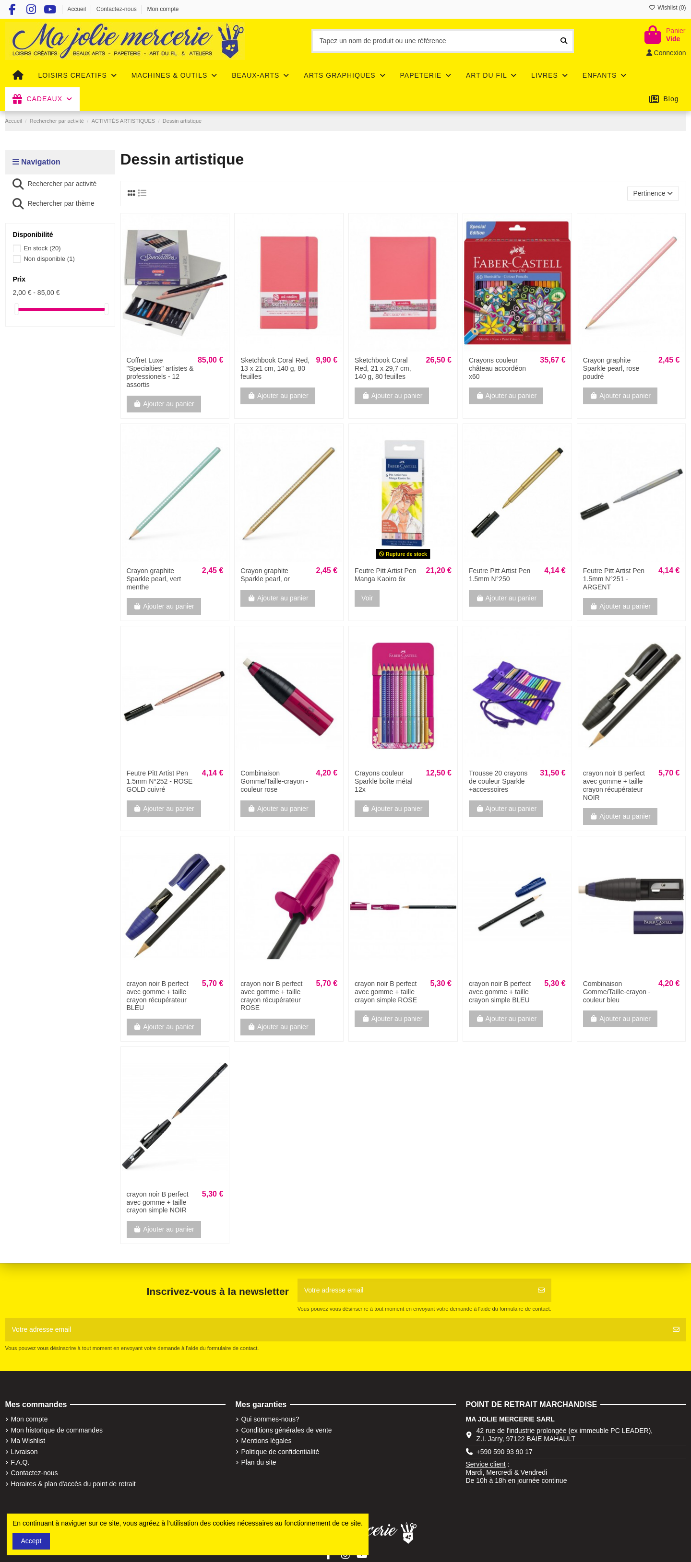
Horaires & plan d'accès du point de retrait (73, 1484)
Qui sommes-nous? (270, 1419)
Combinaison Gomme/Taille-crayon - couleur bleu (617, 992)
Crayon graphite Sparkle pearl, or (265, 575)
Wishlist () (667, 7)
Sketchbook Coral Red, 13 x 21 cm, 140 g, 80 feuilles (275, 368)
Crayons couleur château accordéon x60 (497, 368)
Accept (31, 1541)
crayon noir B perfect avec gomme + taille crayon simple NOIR (158, 1202)
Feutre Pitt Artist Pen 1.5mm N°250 (499, 575)
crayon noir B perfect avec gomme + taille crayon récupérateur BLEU (158, 995)
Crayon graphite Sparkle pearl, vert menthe (154, 579)
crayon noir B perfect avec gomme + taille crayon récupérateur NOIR (614, 785)
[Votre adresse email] (415, 1290)
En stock (42, 248)
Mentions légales (266, 1441)
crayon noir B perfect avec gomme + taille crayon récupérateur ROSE (271, 995)
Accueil (77, 9)
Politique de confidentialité (280, 1452)
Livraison (24, 1452)
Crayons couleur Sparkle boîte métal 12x (384, 781)
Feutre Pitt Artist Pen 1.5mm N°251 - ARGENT (613, 579)
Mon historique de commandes (57, 1430)
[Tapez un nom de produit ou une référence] (564, 41)
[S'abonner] (541, 1290)
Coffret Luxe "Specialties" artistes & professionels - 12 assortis (160, 372)
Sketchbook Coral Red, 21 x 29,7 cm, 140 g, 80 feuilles (383, 368)
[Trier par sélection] (653, 193)
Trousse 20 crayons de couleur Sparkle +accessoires (498, 781)
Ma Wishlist (28, 1441)
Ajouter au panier (163, 404)
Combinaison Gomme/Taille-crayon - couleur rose (274, 781)
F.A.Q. (20, 1462)
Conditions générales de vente (286, 1430)
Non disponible (49, 258)
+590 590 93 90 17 (505, 1452)
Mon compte (163, 9)
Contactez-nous (117, 9)
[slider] (16, 309)
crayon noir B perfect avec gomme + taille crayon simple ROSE (386, 992)
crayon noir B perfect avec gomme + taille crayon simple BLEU (500, 992)
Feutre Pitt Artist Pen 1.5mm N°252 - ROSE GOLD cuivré (160, 781)
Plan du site (258, 1462)
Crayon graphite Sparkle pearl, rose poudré (611, 368)
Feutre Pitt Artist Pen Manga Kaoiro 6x (385, 575)
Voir (367, 598)
